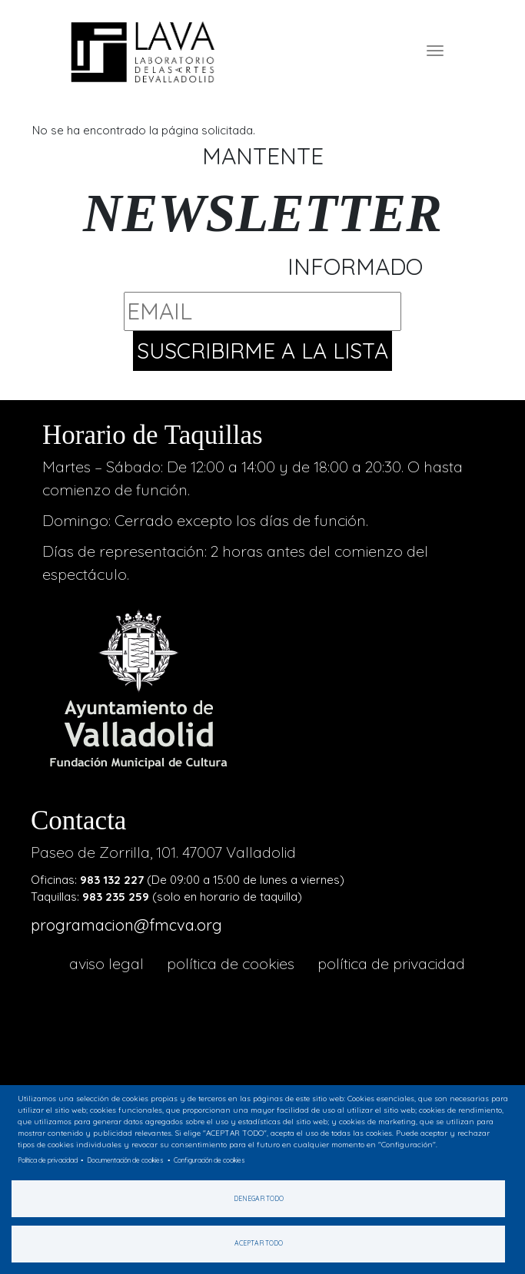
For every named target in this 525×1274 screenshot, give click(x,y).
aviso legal (106, 963)
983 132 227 (112, 879)
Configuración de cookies (209, 1160)
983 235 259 (115, 896)
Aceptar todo (258, 1243)
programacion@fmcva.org (126, 925)
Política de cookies (230, 963)
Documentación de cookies (125, 1160)
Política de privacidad (391, 963)
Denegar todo (259, 1198)
